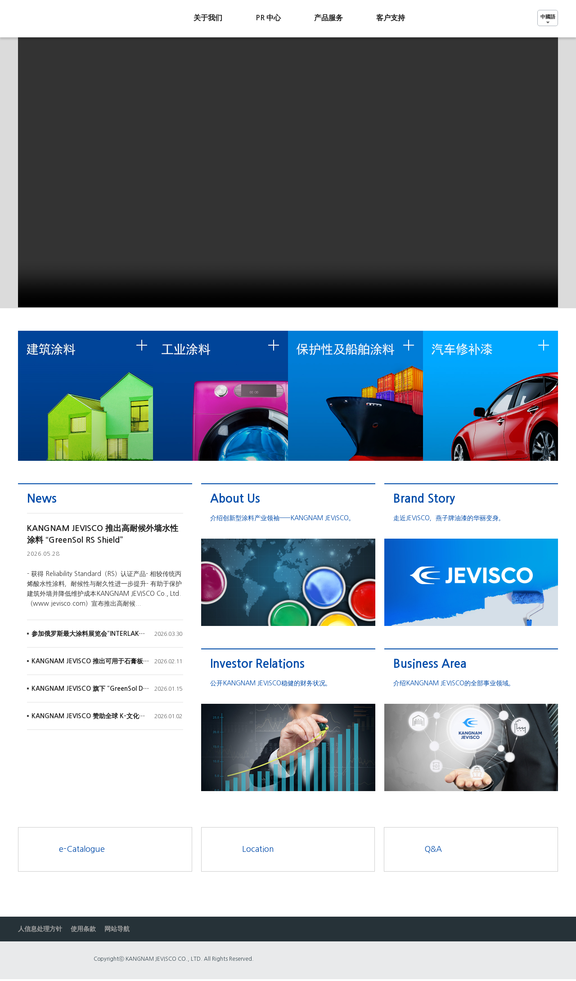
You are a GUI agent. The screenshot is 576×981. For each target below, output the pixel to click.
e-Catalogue (82, 849)
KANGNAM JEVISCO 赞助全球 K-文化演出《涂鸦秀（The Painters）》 (90, 716)
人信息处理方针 (40, 929)
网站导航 (117, 929)
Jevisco (61, 18)
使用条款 (83, 929)
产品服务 (328, 17)
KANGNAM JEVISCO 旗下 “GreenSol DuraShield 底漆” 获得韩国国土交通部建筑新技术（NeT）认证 (90, 688)
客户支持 (390, 17)
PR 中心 (268, 17)
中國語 (547, 16)
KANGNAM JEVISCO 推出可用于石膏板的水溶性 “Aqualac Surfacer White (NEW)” (90, 661)
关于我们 (208, 17)
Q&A (433, 849)
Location (258, 849)
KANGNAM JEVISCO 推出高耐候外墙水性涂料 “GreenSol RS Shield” (102, 534)
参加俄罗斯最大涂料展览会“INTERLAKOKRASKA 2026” (90, 633)
